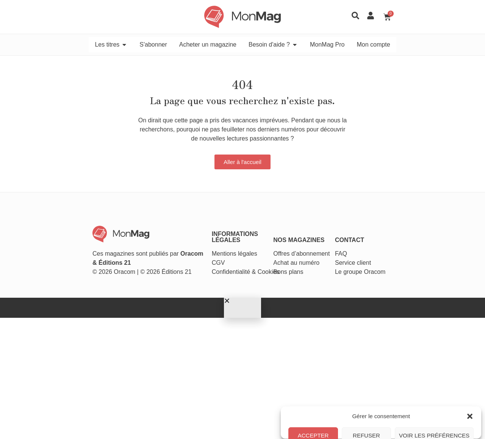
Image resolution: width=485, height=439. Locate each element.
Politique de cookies (347, 425)
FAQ (378, 215)
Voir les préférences (434, 408)
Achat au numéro (309, 224)
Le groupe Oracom (397, 233)
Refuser (366, 408)
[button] (470, 344)
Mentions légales (222, 215)
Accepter (314, 408)
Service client (390, 224)
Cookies (256, 233)
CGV (206, 224)
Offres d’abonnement (314, 215)
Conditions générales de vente (401, 425)
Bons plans (301, 233)
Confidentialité (218, 233)
